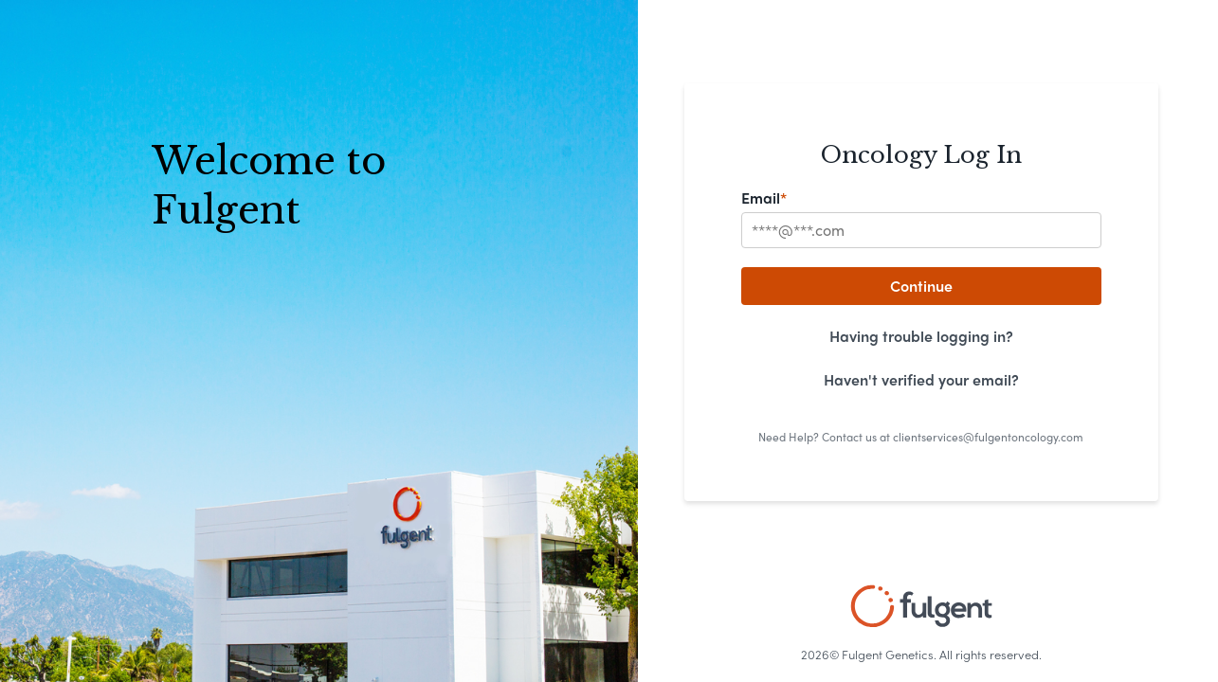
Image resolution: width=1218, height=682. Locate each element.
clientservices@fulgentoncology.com (988, 436)
